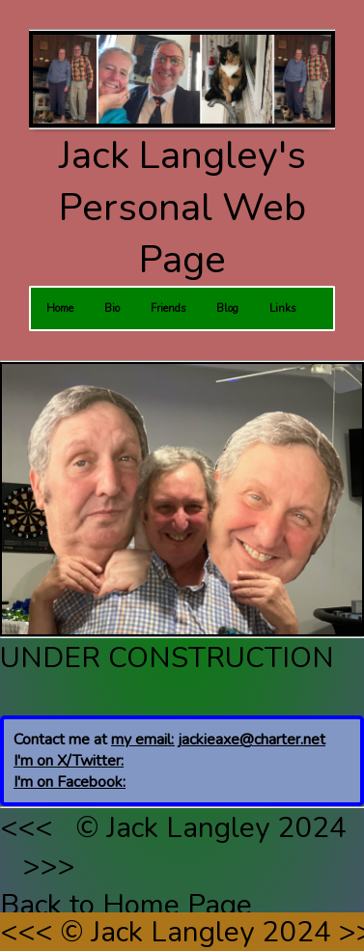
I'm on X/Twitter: (69, 760)
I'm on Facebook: (70, 782)
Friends (168, 308)
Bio (112, 308)
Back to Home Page (126, 904)
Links (282, 308)
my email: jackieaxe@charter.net (218, 739)
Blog (227, 308)
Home (59, 308)
